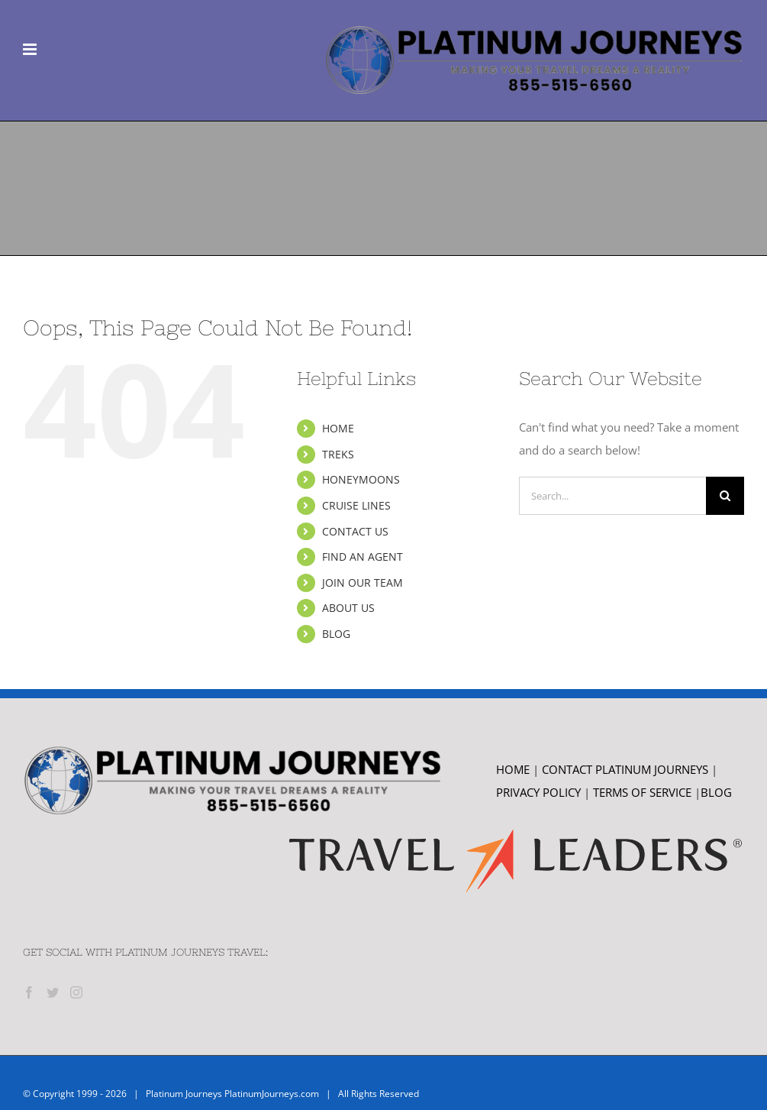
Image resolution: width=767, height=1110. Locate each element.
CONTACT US (355, 531)
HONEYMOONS (361, 479)
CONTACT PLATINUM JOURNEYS (626, 769)
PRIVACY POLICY (538, 792)
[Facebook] (29, 992)
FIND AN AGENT (362, 556)
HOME (338, 428)
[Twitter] (53, 992)
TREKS (338, 454)
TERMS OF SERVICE (643, 792)
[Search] (725, 496)
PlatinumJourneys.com (271, 1093)
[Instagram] (76, 992)
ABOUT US (348, 607)
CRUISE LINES (356, 505)
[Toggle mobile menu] (31, 49)
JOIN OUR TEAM (362, 582)
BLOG (336, 633)
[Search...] (612, 496)
